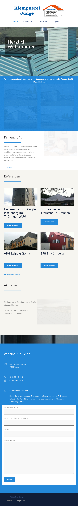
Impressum (57, 21)
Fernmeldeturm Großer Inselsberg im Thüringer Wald (20, 212)
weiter (9, 167)
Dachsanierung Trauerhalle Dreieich (55, 211)
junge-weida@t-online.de (18, 390)
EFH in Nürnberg (52, 253)
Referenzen (43, 21)
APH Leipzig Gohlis (17, 253)
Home (15, 21)
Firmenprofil (28, 21)
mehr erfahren (12, 225)
